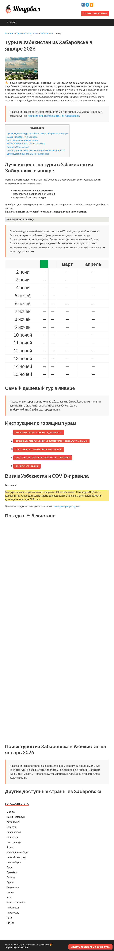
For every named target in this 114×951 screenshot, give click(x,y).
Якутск (10, 922)
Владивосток (14, 832)
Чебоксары (13, 907)
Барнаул (11, 826)
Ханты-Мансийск (16, 902)
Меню (13, 22)
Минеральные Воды (17, 852)
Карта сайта (22, 947)
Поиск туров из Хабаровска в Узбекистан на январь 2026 (36, 150)
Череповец (13, 912)
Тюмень (11, 892)
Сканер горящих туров (95, 13)
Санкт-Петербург (16, 816)
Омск (9, 867)
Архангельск (13, 821)
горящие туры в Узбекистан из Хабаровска (53, 115)
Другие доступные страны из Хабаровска (28, 153)
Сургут (10, 882)
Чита (9, 917)
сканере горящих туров (66, 506)
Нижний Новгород (16, 857)
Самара (11, 877)
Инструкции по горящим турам (22, 140)
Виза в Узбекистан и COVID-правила (26, 143)
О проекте (10, 947)
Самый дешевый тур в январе (22, 136)
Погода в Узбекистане (18, 147)
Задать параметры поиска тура (90, 947)
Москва (11, 811)
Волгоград (12, 837)
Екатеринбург (14, 842)
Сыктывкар (13, 887)
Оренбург (12, 872)
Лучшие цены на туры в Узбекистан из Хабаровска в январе (37, 133)
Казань (10, 847)
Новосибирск (14, 862)
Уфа (9, 897)
